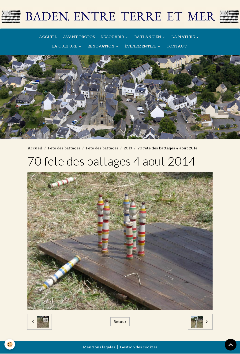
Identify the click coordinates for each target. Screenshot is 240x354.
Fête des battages (64, 148)
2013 (128, 148)
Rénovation (101, 46)
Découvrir (113, 37)
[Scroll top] (230, 344)
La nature (183, 37)
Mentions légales (98, 347)
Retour (120, 322)
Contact (176, 46)
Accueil (48, 37)
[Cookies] (10, 344)
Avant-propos (79, 37)
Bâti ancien (148, 37)
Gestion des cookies (139, 347)
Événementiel (141, 46)
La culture (65, 46)
